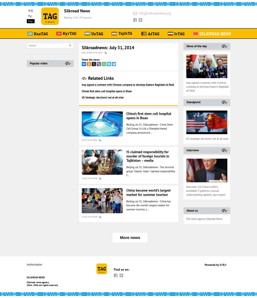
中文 (30, 10)
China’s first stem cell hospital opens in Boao (107, 91)
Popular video (38, 63)
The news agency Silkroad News (204, 219)
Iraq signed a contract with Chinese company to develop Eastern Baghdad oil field (128, 84)
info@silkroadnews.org (155, 13)
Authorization (34, 264)
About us (192, 210)
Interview (193, 150)
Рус (30, 16)
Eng (30, 21)
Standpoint (194, 102)
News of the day (197, 46)
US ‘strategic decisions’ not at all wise (103, 97)
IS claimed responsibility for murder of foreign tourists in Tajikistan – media (147, 156)
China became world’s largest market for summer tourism (148, 192)
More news (130, 237)
